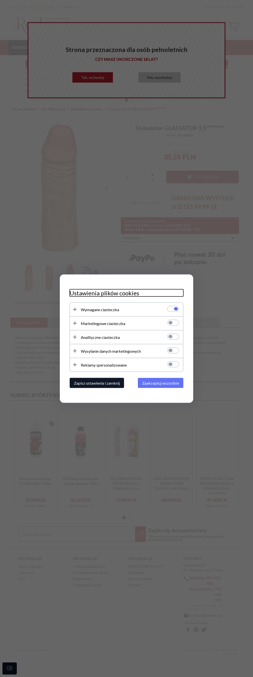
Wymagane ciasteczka (100, 309)
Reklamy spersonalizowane (104, 364)
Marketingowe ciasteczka (103, 323)
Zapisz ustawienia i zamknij (97, 382)
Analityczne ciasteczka (100, 337)
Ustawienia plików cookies (104, 292)
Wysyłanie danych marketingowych (111, 351)
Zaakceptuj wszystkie (160, 382)
